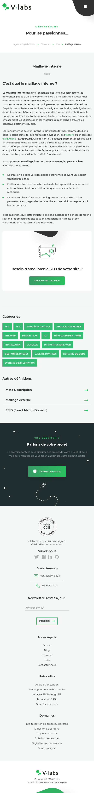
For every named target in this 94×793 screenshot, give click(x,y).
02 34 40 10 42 (50, 585)
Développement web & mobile (47, 689)
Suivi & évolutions (47, 704)
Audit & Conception (47, 684)
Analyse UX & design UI (47, 694)
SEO (47, 74)
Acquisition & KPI (47, 699)
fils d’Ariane (9, 138)
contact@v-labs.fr (50, 575)
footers (69, 134)
